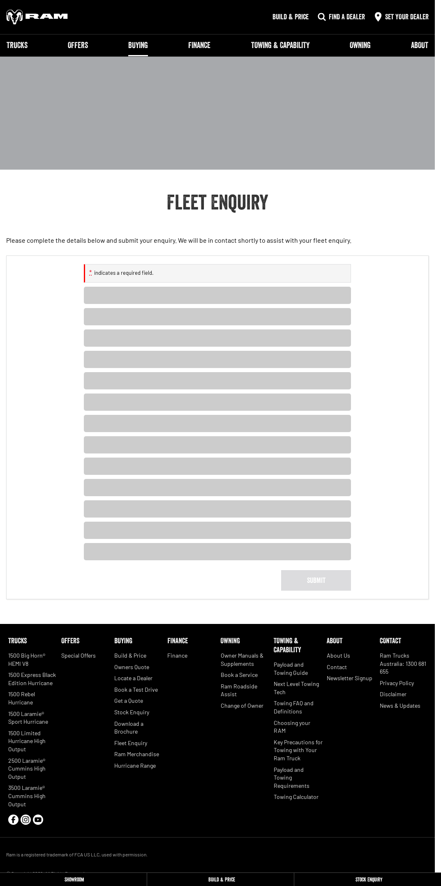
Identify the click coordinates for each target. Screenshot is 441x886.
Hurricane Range (135, 765)
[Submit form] (316, 580)
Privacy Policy (397, 682)
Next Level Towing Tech (296, 687)
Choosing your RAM (292, 726)
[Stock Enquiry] (367, 879)
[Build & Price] (220, 879)
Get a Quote (128, 700)
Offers (78, 45)
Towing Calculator (296, 796)
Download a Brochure (128, 727)
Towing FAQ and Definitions (294, 707)
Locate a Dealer (133, 677)
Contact (337, 666)
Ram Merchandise (136, 753)
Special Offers (78, 655)
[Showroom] (73, 879)
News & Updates (400, 705)
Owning (360, 45)
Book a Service (239, 674)
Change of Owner (242, 705)
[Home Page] (37, 17)
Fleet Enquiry (130, 742)
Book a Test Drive (136, 689)
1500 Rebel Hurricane (21, 698)
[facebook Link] (13, 820)
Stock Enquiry (131, 712)
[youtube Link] (38, 820)
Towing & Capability (280, 45)
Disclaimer (393, 693)
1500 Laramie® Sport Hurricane (28, 717)
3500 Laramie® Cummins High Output (27, 795)
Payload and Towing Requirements (291, 777)
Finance (199, 45)
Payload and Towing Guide (291, 668)
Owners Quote (131, 666)
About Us (338, 655)
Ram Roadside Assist (239, 690)
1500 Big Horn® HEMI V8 (26, 659)
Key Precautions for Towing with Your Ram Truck (298, 750)
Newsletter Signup (349, 677)
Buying (138, 45)
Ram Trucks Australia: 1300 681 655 (403, 663)
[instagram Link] (26, 820)
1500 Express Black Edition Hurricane (32, 678)
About (419, 45)
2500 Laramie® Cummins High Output (27, 768)
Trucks (17, 45)
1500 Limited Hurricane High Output (27, 741)
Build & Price (130, 655)
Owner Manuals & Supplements (242, 659)
